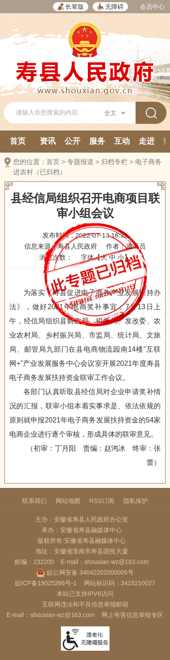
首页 (18, 141)
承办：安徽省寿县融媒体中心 (82, 529)
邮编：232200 (34, 561)
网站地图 (68, 500)
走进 (147, 141)
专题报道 (80, 161)
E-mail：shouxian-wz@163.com (104, 561)
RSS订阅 (101, 500)
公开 (72, 141)
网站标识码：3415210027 (119, 583)
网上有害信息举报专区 (132, 614)
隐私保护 (135, 500)
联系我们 (34, 500)
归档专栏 (114, 161)
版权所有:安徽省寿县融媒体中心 (82, 540)
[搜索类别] (114, 113)
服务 (97, 141)
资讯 (48, 141)
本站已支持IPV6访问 (85, 593)
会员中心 (152, 6)
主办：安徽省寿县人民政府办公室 (81, 519)
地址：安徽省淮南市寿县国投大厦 (81, 551)
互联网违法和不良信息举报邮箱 (85, 604)
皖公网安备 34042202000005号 (85, 572)
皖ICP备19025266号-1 (46, 583)
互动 (122, 141)
